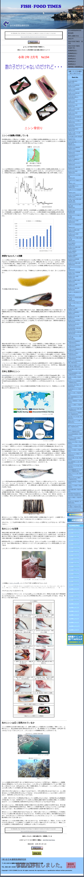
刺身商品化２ (72, 58)
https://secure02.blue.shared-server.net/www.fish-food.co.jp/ (34, 36)
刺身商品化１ (72, 56)
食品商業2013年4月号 (74, 618)
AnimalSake (5, 375)
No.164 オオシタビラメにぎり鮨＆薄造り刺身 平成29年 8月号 (74, 211)
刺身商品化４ (72, 64)
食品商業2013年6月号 (74, 611)
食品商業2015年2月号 (74, 603)
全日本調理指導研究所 (74, 30)
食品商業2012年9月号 (74, 629)
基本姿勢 (70, 33)
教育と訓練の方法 (73, 36)
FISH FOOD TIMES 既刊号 (75, 42)
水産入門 (70, 38)
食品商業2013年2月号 (74, 622)
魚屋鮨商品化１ (72, 50)
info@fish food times (49, 840)
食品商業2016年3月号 (74, 589)
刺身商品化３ (72, 61)
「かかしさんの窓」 (14, 583)
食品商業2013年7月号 (74, 607)
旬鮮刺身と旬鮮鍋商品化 (75, 66)
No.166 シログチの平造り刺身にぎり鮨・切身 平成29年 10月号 (74, 201)
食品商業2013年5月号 (74, 615)
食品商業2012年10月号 (74, 626)
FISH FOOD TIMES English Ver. (74, 47)
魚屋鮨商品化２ (72, 53)
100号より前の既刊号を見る (74, 509)
